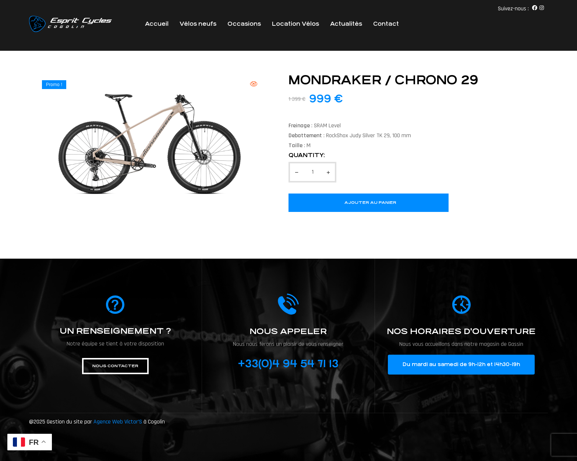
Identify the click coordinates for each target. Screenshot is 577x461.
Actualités (346, 24)
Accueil (157, 24)
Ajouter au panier (370, 202)
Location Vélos (295, 24)
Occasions (244, 24)
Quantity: (306, 155)
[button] (115, 366)
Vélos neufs (198, 24)
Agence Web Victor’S (117, 422)
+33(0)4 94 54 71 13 (288, 364)
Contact (386, 24)
